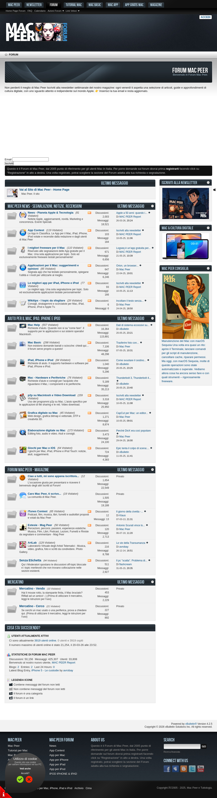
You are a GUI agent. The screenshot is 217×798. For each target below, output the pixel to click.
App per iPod (57, 769)
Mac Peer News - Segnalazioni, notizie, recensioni (45, 206)
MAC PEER (14, 5)
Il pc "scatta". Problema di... (131, 560)
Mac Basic (95, 5)
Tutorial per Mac (18, 750)
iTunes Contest (37, 511)
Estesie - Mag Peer (40, 525)
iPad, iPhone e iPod (40, 360)
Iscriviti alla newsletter (128, 230)
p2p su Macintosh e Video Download (51, 395)
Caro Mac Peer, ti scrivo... (44, 493)
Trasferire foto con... (127, 342)
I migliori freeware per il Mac (46, 247)
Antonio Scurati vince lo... (130, 525)
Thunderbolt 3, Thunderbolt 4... (133, 377)
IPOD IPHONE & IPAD (63, 773)
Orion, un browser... (127, 265)
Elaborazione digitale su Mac (46, 430)
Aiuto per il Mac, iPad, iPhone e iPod (34, 318)
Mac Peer (14, 745)
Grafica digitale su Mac (43, 412)
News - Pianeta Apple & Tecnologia (50, 212)
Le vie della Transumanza (130, 542)
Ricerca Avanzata (172, 752)
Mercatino (16, 581)
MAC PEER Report (63, 662)
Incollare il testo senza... (129, 300)
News (52, 745)
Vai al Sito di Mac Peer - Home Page (44, 189)
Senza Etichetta (30, 560)
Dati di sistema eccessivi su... (132, 325)
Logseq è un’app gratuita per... (133, 248)
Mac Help (34, 324)
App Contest (36, 230)
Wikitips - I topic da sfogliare (46, 300)
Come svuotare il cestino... (131, 360)
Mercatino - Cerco (31, 606)
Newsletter (34, 5)
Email (8, 159)
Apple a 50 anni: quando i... (131, 212)
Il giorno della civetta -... (129, 511)
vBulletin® (191, 723)
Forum (54, 5)
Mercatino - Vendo (32, 588)
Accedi (205, 17)
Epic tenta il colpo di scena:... (132, 448)
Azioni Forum (54, 11)
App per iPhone (58, 759)
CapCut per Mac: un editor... (132, 413)
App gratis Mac (134, 5)
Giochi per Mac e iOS (41, 448)
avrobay (68, 670)
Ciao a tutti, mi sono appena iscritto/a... (53, 476)
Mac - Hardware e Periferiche (46, 377)
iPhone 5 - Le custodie (45, 670)
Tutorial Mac (74, 5)
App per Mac (57, 755)
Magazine (156, 5)
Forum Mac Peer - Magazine (28, 469)
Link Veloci (71, 11)
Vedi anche (25, 768)
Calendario (40, 11)
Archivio (78, 788)
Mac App (113, 5)
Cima (89, 788)
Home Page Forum (15, 11)
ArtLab (32, 542)
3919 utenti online (45, 640)
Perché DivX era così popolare (133, 430)
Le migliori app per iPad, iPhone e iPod (53, 283)
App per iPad (57, 764)
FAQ (30, 11)
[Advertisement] (108, 124)
